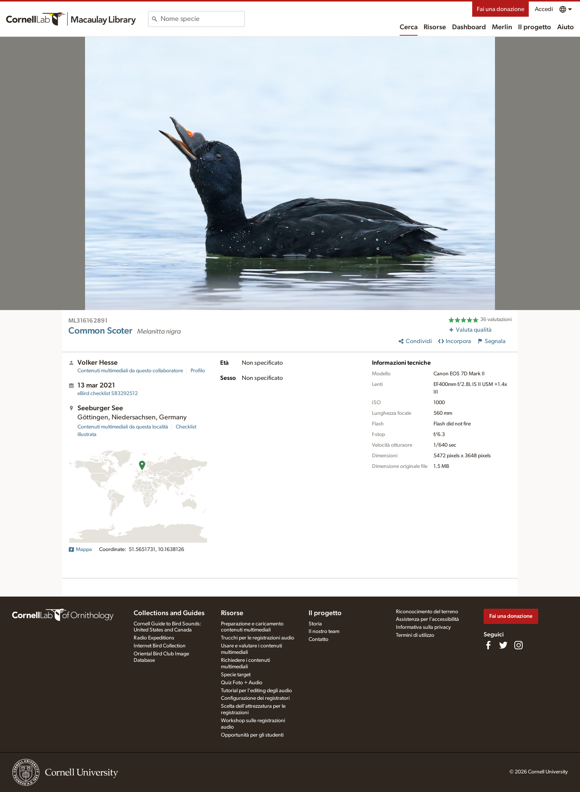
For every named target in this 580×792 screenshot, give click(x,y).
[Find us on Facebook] (488, 645)
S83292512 (107, 393)
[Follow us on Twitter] (503, 645)
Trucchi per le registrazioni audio (257, 638)
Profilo (198, 370)
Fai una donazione (500, 9)
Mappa (80, 549)
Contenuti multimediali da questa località (122, 427)
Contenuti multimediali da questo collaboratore (130, 370)
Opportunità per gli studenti (252, 735)
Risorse (435, 27)
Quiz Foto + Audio (241, 682)
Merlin (502, 27)
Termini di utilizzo (415, 635)
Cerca (409, 27)
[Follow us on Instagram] (518, 645)
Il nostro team (324, 631)
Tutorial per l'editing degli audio (256, 690)
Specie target (236, 674)
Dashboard (469, 27)
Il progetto (534, 27)
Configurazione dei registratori (255, 698)
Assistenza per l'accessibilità (427, 619)
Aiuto (565, 27)
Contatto (318, 639)
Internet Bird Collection (160, 646)
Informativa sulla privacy (423, 627)
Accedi (544, 9)
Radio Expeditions (154, 638)
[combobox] (202, 19)
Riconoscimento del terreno (427, 611)
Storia (315, 624)
